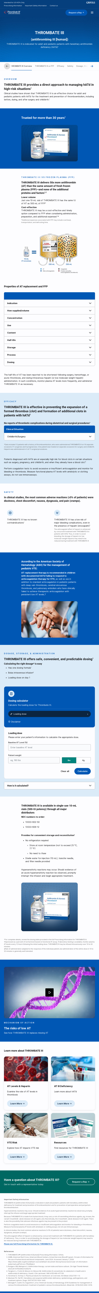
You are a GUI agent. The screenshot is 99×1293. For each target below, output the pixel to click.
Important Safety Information (36, 6)
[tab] (49, 303)
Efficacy (60, 66)
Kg (83, 760)
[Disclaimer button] (14, 721)
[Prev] (7, 66)
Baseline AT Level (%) (18, 742)
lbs (69, 760)
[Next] (92, 66)
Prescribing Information (13, 6)
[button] (49, 303)
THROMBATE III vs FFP (44, 66)
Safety (70, 66)
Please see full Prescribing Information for (28, 1244)
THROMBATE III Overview (21, 66)
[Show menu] (92, 12)
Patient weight (14, 755)
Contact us (54, 6)
